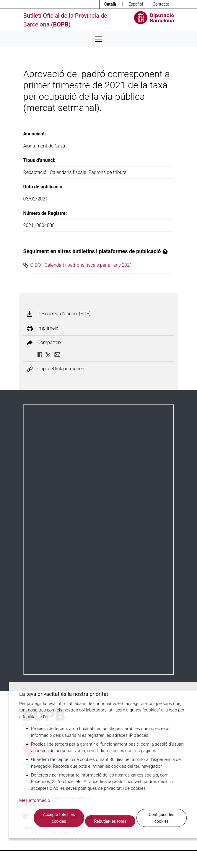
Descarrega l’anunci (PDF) (64, 314)
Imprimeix (48, 328)
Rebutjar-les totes (110, 821)
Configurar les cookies (162, 818)
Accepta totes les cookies (59, 818)
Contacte (161, 4)
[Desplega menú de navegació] (99, 39)
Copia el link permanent (62, 369)
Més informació (34, 800)
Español (135, 4)
